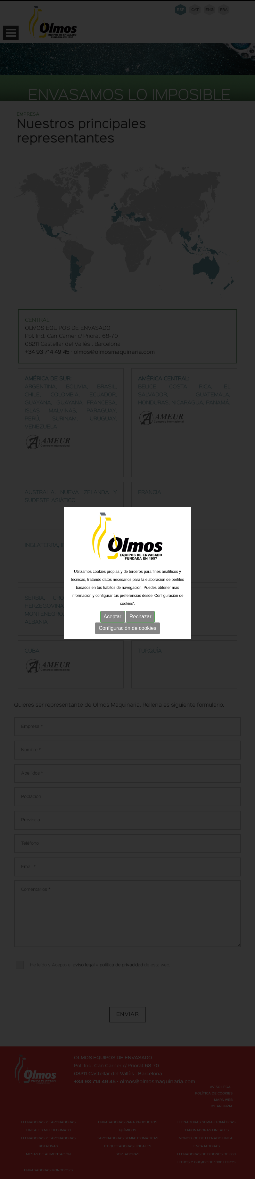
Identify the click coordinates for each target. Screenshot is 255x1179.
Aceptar (112, 608)
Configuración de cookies (127, 619)
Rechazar (140, 608)
